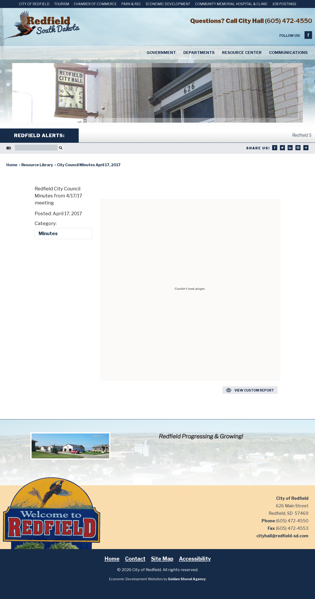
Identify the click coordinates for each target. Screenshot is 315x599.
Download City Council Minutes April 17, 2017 (190, 189)
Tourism (61, 4)
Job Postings (284, 4)
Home (111, 559)
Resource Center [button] (242, 52)
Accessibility (195, 559)
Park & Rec (131, 4)
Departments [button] (199, 52)
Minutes (48, 233)
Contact (135, 559)
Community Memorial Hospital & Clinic (231, 4)
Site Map (162, 559)
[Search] (36, 148)
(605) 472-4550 (288, 20)
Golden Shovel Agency (187, 579)
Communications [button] (288, 52)
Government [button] (161, 52)
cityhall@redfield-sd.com (282, 535)
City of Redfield (34, 4)
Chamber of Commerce (95, 4)
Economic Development (168, 4)
